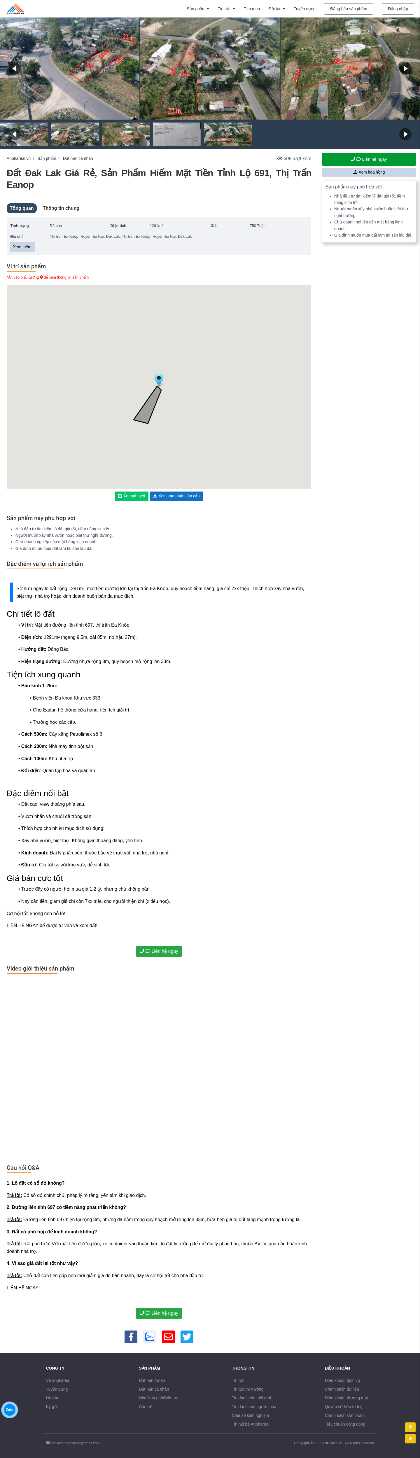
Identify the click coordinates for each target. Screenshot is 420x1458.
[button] (159, 380)
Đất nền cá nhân (78, 158)
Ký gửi (52, 1406)
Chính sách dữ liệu (342, 1389)
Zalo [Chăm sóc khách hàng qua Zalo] (9, 1422)
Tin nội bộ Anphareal (250, 1424)
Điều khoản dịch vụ (342, 1380)
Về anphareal (58, 1380)
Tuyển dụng (57, 1389)
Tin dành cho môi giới (251, 1398)
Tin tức (238, 1380)
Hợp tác (53, 1398)
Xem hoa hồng (369, 172)
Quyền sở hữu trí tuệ (344, 1406)
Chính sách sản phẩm (345, 1415)
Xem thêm (22, 247)
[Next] (405, 68)
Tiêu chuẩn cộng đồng (345, 1424)
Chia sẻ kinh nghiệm (250, 1415)
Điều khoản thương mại (346, 1398)
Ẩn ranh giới (131, 496)
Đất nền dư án (152, 1380)
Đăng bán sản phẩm (348, 8)
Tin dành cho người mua (254, 1406)
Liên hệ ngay (159, 951)
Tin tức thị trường (247, 1389)
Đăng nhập (398, 8)
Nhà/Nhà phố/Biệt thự (158, 1398)
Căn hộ (145, 1406)
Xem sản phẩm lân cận (176, 496)
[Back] (14, 68)
